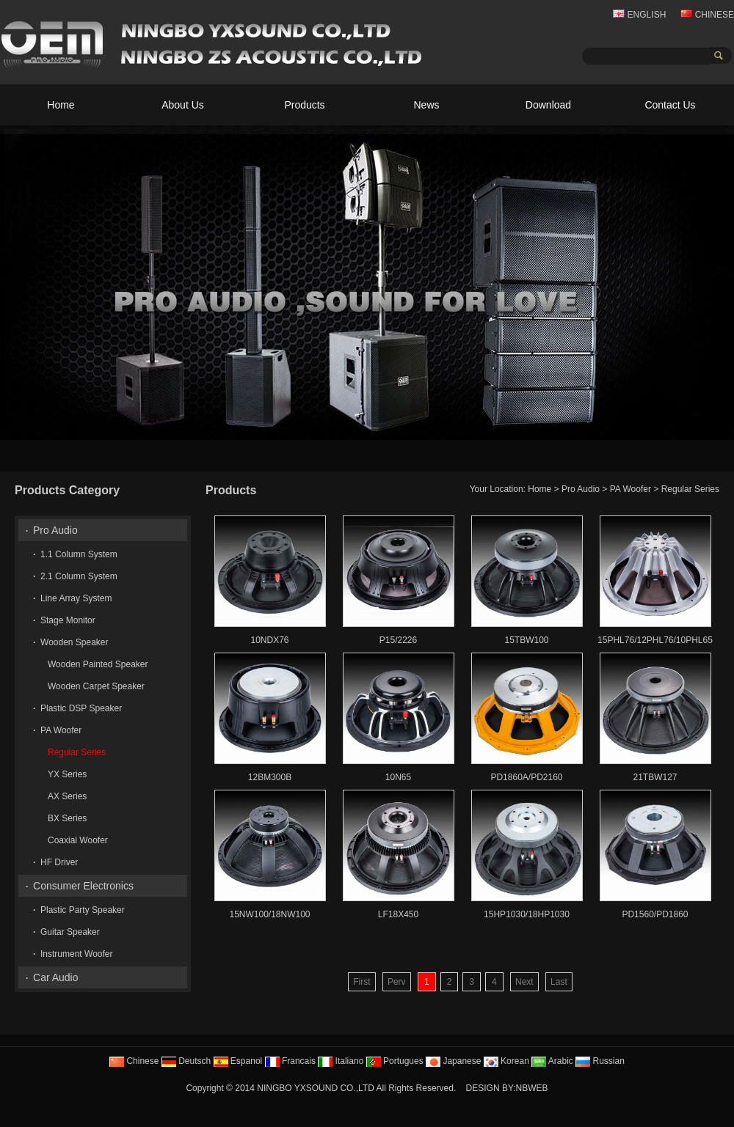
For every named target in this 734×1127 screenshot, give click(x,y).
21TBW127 (655, 777)
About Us (182, 105)
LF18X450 (398, 914)
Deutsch (186, 1061)
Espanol (238, 1061)
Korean (506, 1061)
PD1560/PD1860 (655, 914)
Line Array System (76, 598)
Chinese (134, 1061)
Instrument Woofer (76, 954)
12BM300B (269, 777)
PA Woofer (630, 489)
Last (558, 982)
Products (304, 105)
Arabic (552, 1061)
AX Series (67, 796)
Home (60, 105)
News (426, 105)
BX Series (67, 818)
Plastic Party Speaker (82, 910)
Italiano (340, 1061)
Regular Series (690, 489)
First (361, 982)
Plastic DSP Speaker (81, 708)
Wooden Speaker (74, 642)
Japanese (453, 1061)
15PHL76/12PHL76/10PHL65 (655, 640)
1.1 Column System (78, 554)
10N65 (398, 777)
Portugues (395, 1061)
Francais (290, 1061)
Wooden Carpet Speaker (96, 686)
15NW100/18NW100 (269, 914)
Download (548, 105)
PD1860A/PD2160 (526, 777)
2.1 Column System (78, 576)
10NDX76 (269, 640)
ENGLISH (639, 15)
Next (524, 982)
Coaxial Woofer (78, 840)
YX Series (67, 774)
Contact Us (669, 105)
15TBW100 (526, 640)
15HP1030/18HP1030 (527, 914)
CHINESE (707, 15)
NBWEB (532, 1088)
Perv (397, 982)
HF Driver (59, 862)
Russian (600, 1061)
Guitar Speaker (70, 932)
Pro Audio (581, 489)
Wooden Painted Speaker (98, 664)
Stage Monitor (67, 620)
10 (719, 427)
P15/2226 (398, 640)
